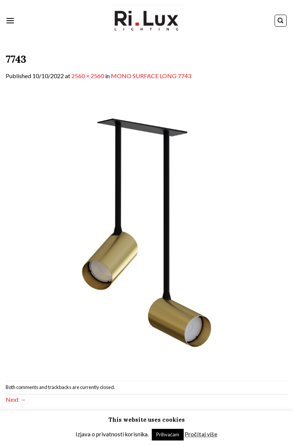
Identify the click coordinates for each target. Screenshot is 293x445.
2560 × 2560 (87, 75)
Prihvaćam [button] (167, 434)
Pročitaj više (201, 434)
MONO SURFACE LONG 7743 (151, 75)
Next (16, 399)
